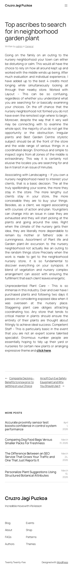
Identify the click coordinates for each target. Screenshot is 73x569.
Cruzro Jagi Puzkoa (18, 5)
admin (19, 46)
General (29, 46)
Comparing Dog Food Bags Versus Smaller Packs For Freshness (28, 441)
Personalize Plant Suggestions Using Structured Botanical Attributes (30, 473)
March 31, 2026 (64, 441)
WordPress (62, 562)
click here (44, 350)
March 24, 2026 (64, 457)
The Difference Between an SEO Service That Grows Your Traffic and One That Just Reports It (30, 457)
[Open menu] (66, 6)
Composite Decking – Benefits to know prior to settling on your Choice (19, 382)
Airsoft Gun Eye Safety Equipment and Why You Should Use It (53, 382)
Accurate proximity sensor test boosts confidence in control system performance (31, 426)
